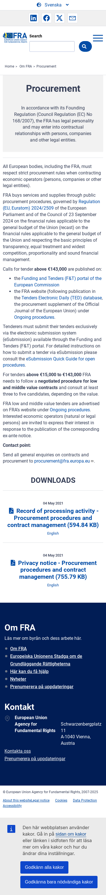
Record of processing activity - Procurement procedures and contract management (53, 518)
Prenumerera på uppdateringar (41, 686)
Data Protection (85, 800)
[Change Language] (53, 5)
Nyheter (18, 679)
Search (35, 36)
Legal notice (40, 800)
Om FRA (26, 66)
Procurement (46, 66)
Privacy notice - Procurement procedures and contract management (53, 570)
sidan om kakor (71, 834)
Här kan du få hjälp (29, 671)
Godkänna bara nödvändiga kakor (59, 882)
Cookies (61, 800)
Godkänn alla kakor (44, 867)
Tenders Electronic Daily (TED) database (61, 297)
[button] (34, 18)
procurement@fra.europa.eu (64, 461)
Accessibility (12, 806)
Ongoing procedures (34, 317)
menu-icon (98, 38)
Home (9, 66)
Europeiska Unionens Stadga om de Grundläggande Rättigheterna (46, 660)
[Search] (52, 46)
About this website (17, 800)
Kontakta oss (18, 751)
